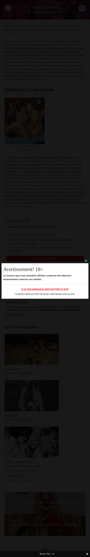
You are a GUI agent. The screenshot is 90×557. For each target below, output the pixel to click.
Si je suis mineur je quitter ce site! (45, 289)
